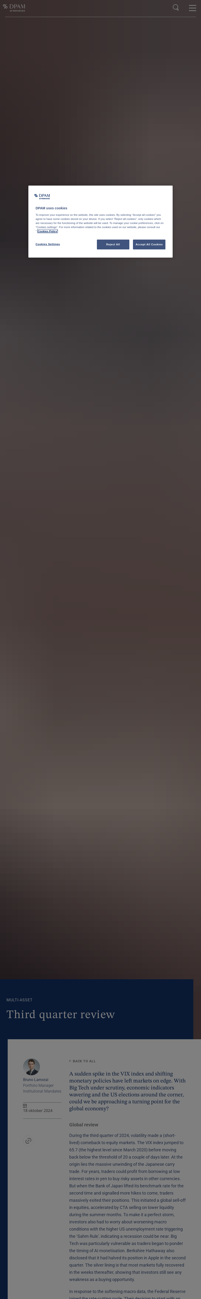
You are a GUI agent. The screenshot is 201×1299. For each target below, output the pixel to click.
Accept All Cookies (149, 244)
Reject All (113, 244)
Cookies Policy (47, 231)
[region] (100, 222)
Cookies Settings (48, 243)
